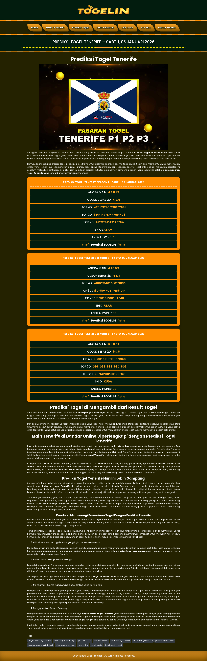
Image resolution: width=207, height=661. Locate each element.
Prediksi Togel (80, 27)
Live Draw (127, 27)
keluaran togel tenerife (120, 640)
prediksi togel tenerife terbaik (40, 645)
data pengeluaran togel (64, 640)
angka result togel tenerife (39, 640)
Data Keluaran (105, 27)
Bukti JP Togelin (55, 27)
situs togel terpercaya (65, 645)
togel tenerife (96, 645)
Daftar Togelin (166, 27)
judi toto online (84, 640)
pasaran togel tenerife (143, 640)
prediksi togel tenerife (164, 640)
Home (34, 27)
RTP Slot (145, 27)
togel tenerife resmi (113, 645)
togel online (83, 645)
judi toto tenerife (101, 640)
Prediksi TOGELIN (102, 655)
